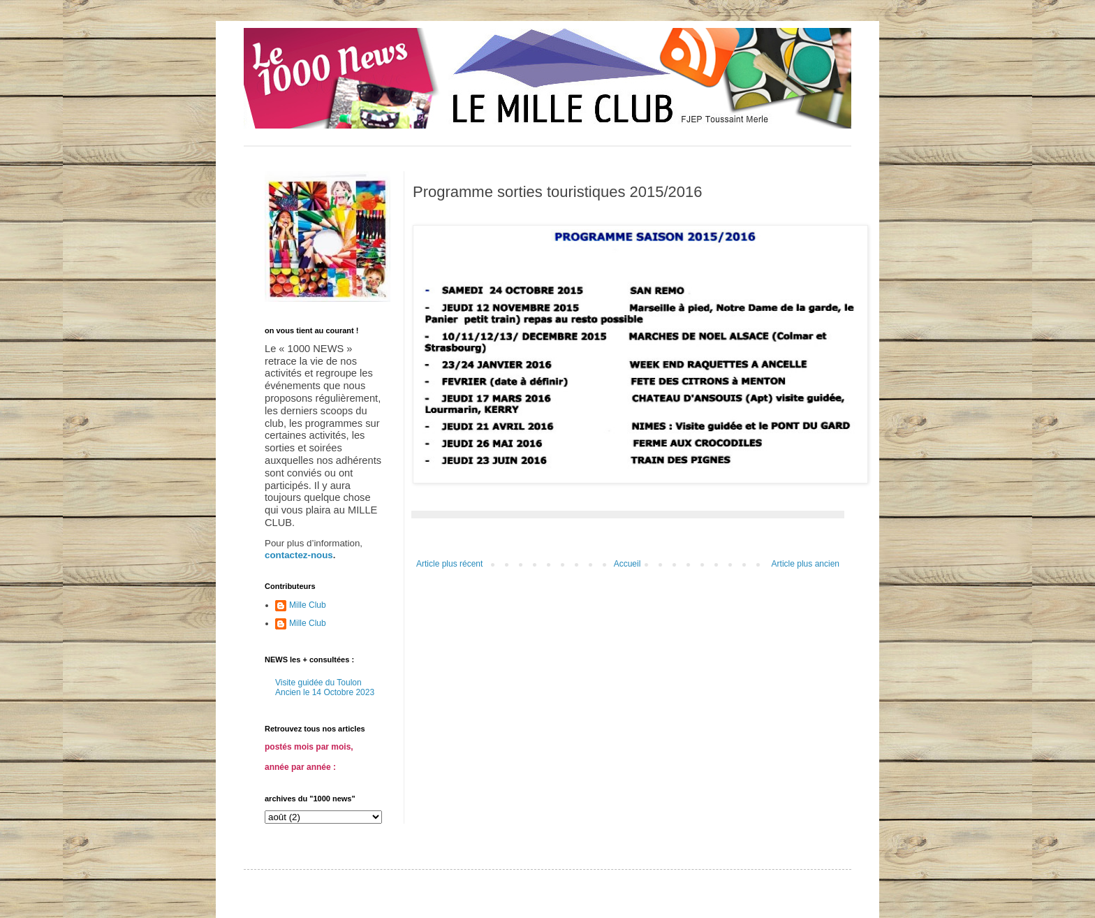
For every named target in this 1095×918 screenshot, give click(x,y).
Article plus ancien (805, 564)
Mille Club (307, 605)
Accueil (627, 564)
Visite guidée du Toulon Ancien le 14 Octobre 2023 (324, 687)
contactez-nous (299, 555)
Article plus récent (449, 564)
